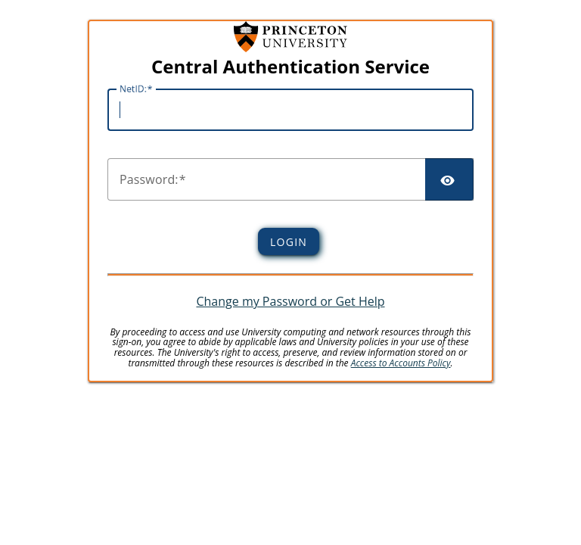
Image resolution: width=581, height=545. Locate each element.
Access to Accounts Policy (401, 363)
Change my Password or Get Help (290, 301)
